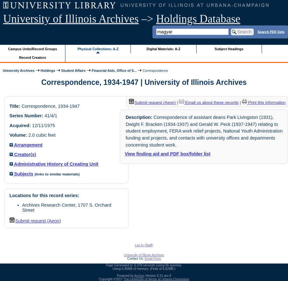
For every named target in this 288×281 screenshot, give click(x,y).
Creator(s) (23, 154)
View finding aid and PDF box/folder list (168, 153)
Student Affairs (73, 70)
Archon (139, 276)
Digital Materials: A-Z (163, 49)
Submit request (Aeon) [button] (35, 220)
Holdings (48, 70)
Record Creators (32, 57)
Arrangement (26, 144)
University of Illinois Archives (71, 19)
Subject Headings (229, 49)
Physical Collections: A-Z (97, 49)
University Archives (18, 70)
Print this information (264, 102)
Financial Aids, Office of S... (114, 70)
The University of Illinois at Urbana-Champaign (156, 279)
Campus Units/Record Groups (32, 49)
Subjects (21, 173)
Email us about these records (208, 102)
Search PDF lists (271, 31)
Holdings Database (198, 19)
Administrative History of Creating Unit (54, 164)
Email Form (152, 258)
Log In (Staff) (144, 245)
